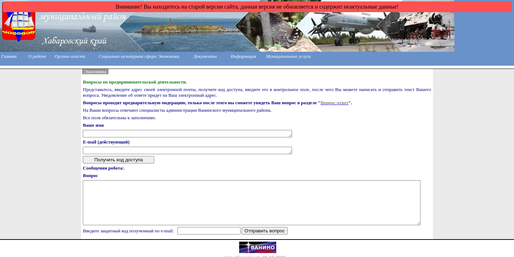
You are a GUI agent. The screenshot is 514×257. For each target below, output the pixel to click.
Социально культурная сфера (127, 56)
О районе (37, 56)
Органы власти (70, 56)
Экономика (168, 56)
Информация (243, 56)
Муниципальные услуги (288, 56)
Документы (205, 56)
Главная (9, 56)
